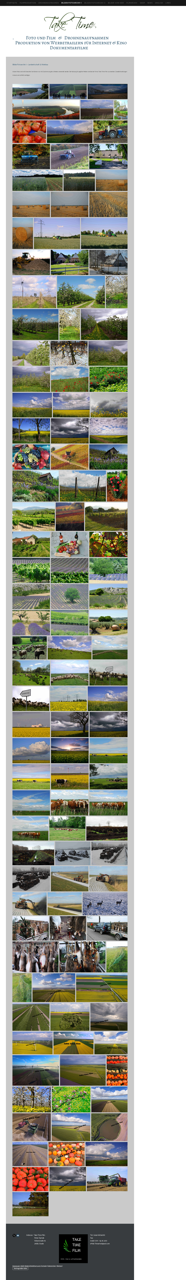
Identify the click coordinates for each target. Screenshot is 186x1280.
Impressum (16, 1266)
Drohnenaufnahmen (49, 3)
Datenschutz (52, 1266)
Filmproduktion (28, 3)
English (159, 3)
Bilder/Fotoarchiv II (94, 3)
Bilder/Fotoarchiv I (71, 3)
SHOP (142, 3)
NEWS (150, 3)
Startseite (12, 3)
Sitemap (59, 1266)
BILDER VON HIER (116, 3)
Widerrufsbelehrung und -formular (36, 1266)
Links (168, 3)
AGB (22, 1266)
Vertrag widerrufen (20, 1268)
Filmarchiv (131, 3)
